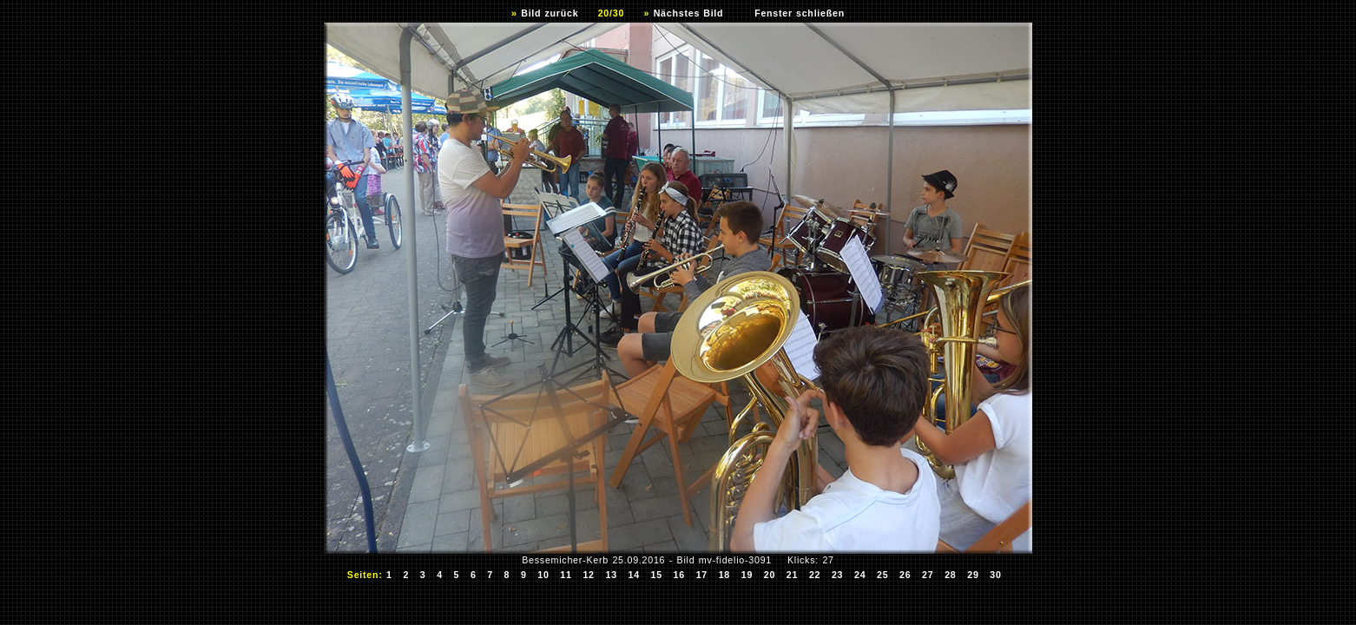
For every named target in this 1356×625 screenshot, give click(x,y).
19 (747, 574)
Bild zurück (549, 13)
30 (995, 574)
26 (905, 574)
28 (950, 574)
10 (543, 574)
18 (724, 574)
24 (860, 574)
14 (633, 574)
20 (770, 574)
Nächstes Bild (689, 13)
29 (973, 574)
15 (656, 574)
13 (611, 574)
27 (928, 574)
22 (815, 574)
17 (702, 574)
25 (882, 574)
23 (837, 574)
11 (566, 574)
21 (792, 574)
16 (679, 574)
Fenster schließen (799, 13)
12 (588, 574)
